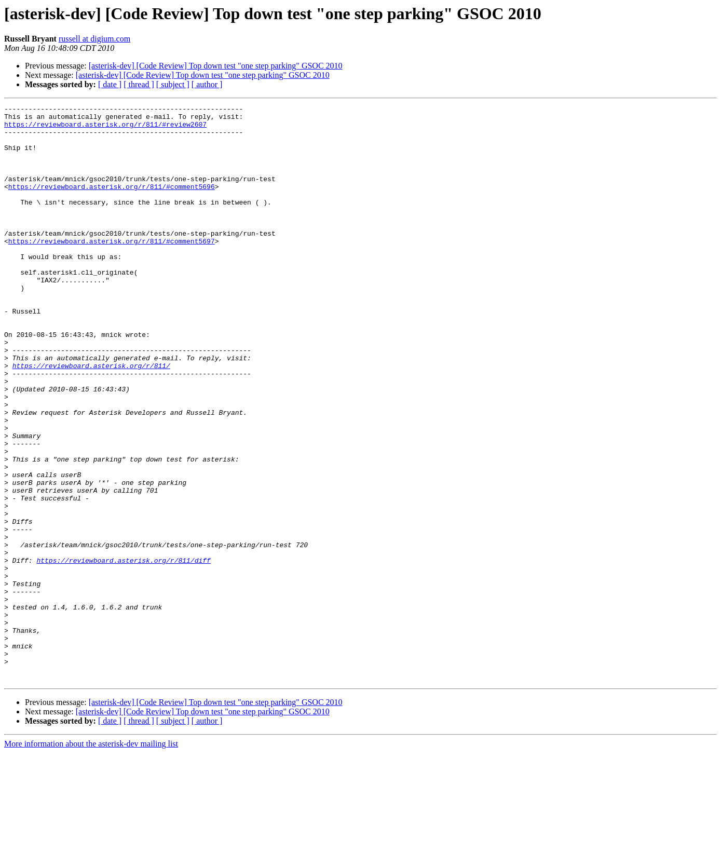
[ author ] (207, 84)
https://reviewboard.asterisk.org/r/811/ (91, 418)
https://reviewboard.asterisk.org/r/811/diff (123, 652)
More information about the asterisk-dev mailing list (91, 859)
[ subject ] (172, 84)
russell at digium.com (94, 38)
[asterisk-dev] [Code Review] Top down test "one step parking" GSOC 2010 (216, 65)
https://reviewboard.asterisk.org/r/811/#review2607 (105, 128)
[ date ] (109, 84)
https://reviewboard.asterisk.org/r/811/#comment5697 (111, 269)
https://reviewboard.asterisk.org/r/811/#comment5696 (111, 203)
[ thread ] (139, 84)
